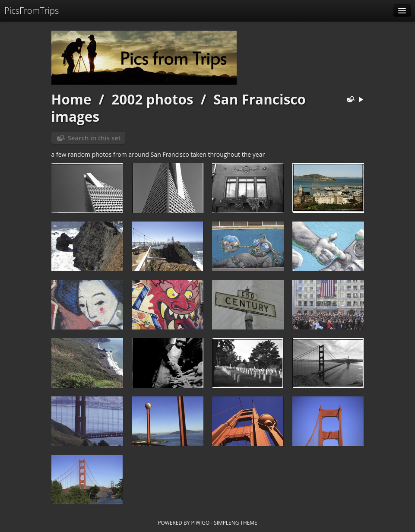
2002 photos (152, 99)
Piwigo (200, 522)
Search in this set (94, 137)
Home (71, 99)
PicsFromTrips (31, 10)
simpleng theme (235, 522)
